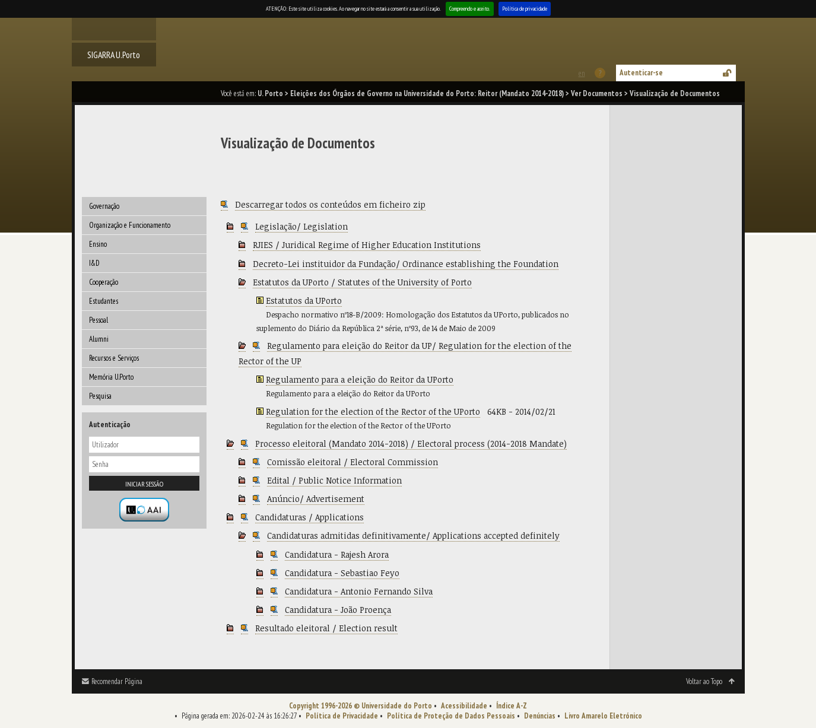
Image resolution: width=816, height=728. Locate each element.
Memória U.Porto (111, 377)
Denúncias (539, 716)
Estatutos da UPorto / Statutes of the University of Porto (362, 282)
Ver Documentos (597, 93)
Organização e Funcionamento (129, 225)
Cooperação (103, 282)
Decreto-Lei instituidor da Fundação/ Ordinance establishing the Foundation (405, 263)
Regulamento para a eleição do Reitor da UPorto (359, 379)
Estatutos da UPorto (304, 300)
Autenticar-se (641, 73)
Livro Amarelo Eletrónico (603, 716)
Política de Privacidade (342, 716)
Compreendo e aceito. (469, 8)
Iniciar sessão (144, 483)
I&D (94, 263)
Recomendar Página (116, 681)
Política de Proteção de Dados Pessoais (451, 716)
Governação (104, 206)
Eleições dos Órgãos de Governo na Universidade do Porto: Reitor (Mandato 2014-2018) (427, 93)
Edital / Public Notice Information (334, 480)
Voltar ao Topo (704, 681)
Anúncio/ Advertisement (315, 498)
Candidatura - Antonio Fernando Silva (359, 591)
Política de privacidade (524, 8)
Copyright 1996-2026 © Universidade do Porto (360, 706)
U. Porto (270, 93)
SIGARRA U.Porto (113, 55)
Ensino (98, 244)
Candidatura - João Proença (338, 609)
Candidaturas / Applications (309, 517)
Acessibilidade (464, 706)
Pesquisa (100, 396)
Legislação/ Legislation (301, 226)
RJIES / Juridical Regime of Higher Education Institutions (367, 244)
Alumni (99, 339)
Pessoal (98, 320)
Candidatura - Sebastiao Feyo (342, 572)
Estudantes (103, 301)
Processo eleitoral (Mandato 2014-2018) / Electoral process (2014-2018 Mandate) (411, 443)
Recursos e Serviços (114, 358)
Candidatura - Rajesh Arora (337, 554)
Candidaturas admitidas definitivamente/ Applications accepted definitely (413, 535)
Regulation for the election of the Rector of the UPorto (373, 411)
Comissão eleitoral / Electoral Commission (352, 462)
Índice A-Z (511, 706)
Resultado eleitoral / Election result (326, 628)
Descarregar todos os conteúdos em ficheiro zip (330, 204)
